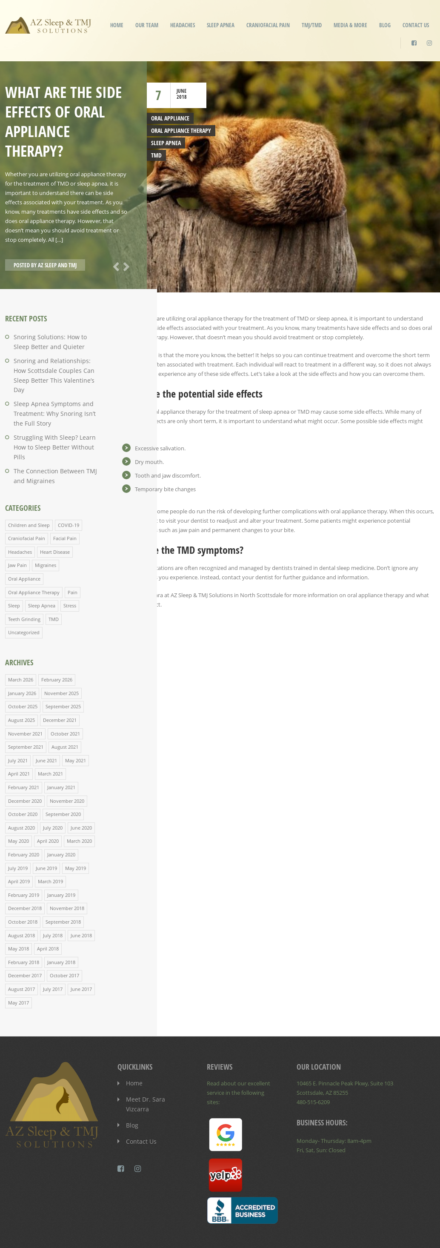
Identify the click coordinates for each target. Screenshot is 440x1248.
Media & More (350, 25)
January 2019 (61, 864)
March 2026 (20, 653)
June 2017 (81, 956)
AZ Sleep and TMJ (57, 265)
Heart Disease (55, 527)
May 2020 (18, 811)
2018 (182, 96)
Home (116, 25)
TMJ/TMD (312, 25)
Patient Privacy (357, 1235)
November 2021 (25, 705)
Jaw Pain (17, 540)
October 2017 (64, 943)
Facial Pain (65, 513)
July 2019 (18, 837)
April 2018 (48, 916)
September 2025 (63, 679)
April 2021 (19, 745)
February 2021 (23, 758)
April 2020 (48, 811)
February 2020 (23, 824)
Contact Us (416, 25)
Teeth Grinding (24, 593)
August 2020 (21, 798)
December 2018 (25, 877)
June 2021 (46, 732)
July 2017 (53, 956)
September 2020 (63, 784)
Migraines (45, 540)
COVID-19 (68, 500)
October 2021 (65, 705)
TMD (156, 154)
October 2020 (22, 784)
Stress (69, 579)
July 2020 (53, 798)
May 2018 (18, 916)
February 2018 (23, 930)
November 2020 (67, 771)
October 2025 (22, 679)
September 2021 (25, 719)
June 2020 (81, 798)
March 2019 (50, 850)
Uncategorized (24, 606)
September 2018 (63, 890)
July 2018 (53, 903)
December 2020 (25, 771)
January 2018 (61, 930)
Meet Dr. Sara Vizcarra (153, 1066)
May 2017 (18, 969)
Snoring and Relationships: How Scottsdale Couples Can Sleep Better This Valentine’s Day (54, 369)
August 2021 (64, 719)
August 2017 (21, 956)
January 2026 (22, 666)
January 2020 (61, 824)
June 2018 (81, 903)
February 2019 (23, 864)
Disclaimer (316, 1235)
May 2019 (75, 837)
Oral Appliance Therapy (179, 130)
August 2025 (21, 692)
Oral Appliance (169, 118)
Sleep (14, 579)
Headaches (182, 25)
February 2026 (56, 653)
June (181, 90)
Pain (72, 566)
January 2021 (61, 758)
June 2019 (46, 837)
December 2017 (25, 943)
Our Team (146, 25)
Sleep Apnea (220, 25)
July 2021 (18, 732)
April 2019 (19, 850)
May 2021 (75, 732)
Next (125, 266)
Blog (385, 25)
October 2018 (22, 890)
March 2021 (50, 745)
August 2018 (21, 903)
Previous (114, 266)
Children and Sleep (29, 500)
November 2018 (67, 877)
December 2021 (60, 692)
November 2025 (61, 666)
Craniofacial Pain (268, 25)
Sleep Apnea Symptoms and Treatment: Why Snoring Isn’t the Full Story (55, 401)
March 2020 (79, 811)
